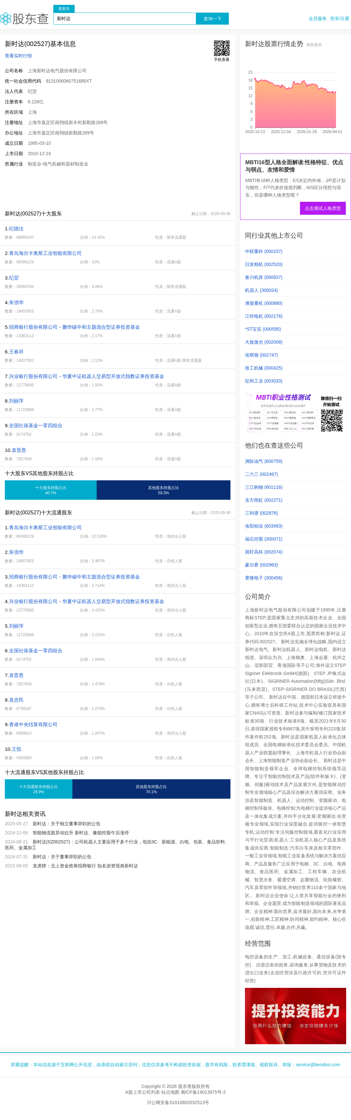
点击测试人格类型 (323, 208)
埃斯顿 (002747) (261, 355)
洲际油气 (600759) (263, 461)
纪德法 (16, 228)
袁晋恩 (19, 450)
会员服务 (318, 18)
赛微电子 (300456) (263, 577)
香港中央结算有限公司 (33, 724)
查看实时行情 (18, 55)
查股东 (64, 8)
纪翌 (14, 277)
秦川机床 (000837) (263, 277)
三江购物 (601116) (263, 487)
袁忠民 (16, 700)
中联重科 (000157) (263, 251)
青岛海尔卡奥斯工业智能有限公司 (45, 253)
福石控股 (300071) (263, 539)
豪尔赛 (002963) (261, 564)
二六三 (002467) (261, 474)
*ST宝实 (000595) (263, 329)
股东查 (24, 19)
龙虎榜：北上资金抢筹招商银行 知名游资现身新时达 (85, 865)
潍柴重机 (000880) (263, 303)
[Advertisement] (117, 188)
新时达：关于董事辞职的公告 (62, 856)
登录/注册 (339, 18)
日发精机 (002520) (263, 264)
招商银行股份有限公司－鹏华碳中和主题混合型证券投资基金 (74, 327)
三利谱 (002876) (261, 513)
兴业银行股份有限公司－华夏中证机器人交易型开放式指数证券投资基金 (86, 376)
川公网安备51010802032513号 (178, 1102)
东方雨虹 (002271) (263, 500)
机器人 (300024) (261, 290)
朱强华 (16, 302)
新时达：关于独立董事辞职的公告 (67, 823)
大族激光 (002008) (263, 342)
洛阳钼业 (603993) (263, 526)
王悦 (16, 749)
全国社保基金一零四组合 (35, 425)
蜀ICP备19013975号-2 (203, 1092)
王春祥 (16, 351)
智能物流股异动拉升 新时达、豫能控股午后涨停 (81, 832)
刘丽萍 (16, 401)
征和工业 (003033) (263, 380)
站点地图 (170, 1092)
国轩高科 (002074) (263, 551)
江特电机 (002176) (263, 316)
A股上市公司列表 (142, 1092)
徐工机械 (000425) (263, 368)
